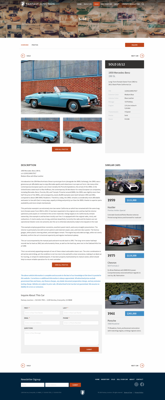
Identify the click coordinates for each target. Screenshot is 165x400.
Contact (139, 379)
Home (79, 4)
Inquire (135, 45)
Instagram (136, 384)
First (26, 308)
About (116, 4)
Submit (89, 349)
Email (26, 318)
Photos (35, 45)
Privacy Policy (139, 392)
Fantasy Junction (37, 4)
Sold (96, 4)
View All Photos (61, 149)
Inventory (88, 4)
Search (143, 4)
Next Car (137, 56)
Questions (28, 328)
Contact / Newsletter (131, 4)
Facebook (142, 384)
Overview (24, 45)
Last (65, 308)
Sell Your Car (106, 4)
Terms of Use (128, 392)
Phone (65, 318)
